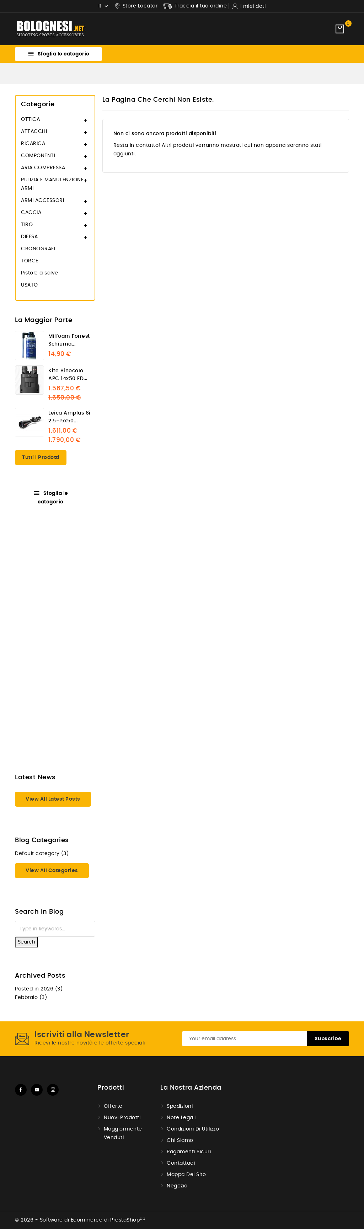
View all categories (52, 870)
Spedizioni (180, 1106)
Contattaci (181, 1163)
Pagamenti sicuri (189, 1151)
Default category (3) (42, 853)
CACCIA (31, 212)
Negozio (177, 1185)
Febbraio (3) (31, 997)
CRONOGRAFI (38, 248)
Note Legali (181, 1117)
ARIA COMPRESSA (43, 167)
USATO (29, 285)
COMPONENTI (38, 155)
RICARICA (33, 143)
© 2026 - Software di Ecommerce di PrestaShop (80, 1220)
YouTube (37, 1090)
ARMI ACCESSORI (42, 200)
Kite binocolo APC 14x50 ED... (67, 374)
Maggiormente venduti (123, 1133)
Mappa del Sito (186, 1174)
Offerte (113, 1106)
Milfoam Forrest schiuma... (69, 340)
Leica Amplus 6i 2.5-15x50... (69, 417)
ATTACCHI (34, 131)
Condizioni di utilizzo (193, 1129)
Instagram (53, 1090)
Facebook (21, 1090)
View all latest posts (53, 799)
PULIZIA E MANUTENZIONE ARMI (52, 184)
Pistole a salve (39, 273)
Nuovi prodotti (122, 1117)
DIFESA (29, 236)
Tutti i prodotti (40, 457)
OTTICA (30, 119)
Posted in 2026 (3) (39, 989)
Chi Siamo (180, 1140)
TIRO (27, 224)
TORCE (29, 260)
